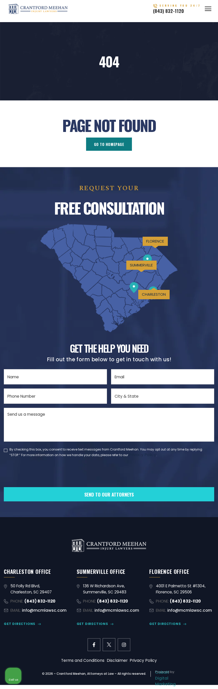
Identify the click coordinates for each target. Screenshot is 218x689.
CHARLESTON (150, 306)
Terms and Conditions (84, 662)
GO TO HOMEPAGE (109, 144)
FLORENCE (151, 245)
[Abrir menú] (208, 11)
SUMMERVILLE (135, 273)
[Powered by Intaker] (174, 678)
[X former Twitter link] (109, 646)
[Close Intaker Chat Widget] (201, 526)
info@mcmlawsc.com (44, 611)
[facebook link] (93, 646)
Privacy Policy (142, 455)
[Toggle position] (190, 526)
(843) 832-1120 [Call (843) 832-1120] (176, 13)
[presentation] (42, 481)
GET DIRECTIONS (19, 625)
